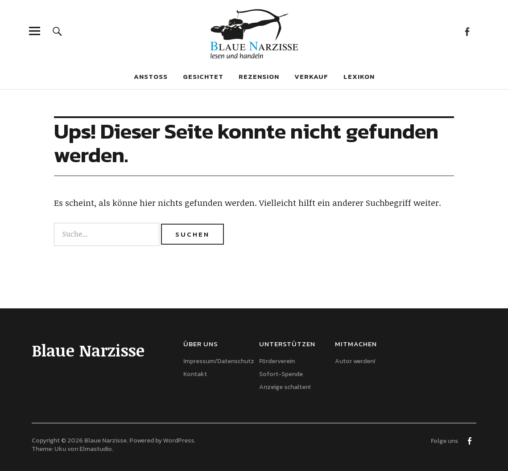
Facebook (467, 31)
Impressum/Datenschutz (218, 361)
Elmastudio (95, 449)
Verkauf (311, 76)
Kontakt (195, 374)
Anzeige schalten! (284, 387)
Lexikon (359, 76)
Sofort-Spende (281, 374)
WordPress (178, 440)
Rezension (259, 76)
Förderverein (277, 361)
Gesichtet (203, 76)
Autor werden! (355, 361)
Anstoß (151, 76)
